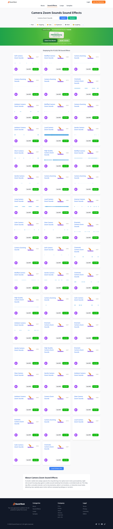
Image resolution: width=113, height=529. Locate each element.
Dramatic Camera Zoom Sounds (79, 224)
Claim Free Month (50, 40)
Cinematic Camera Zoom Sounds (79, 81)
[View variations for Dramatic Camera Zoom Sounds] (90, 224)
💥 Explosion (58, 25)
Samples (69, 6)
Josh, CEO (60, 517)
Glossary (60, 512)
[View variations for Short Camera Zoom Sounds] (30, 152)
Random (72, 18)
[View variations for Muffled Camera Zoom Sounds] (60, 57)
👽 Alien (67, 25)
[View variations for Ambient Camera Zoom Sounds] (30, 105)
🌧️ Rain (31, 25)
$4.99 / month (64, 40)
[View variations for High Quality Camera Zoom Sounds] (60, 153)
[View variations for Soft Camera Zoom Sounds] (30, 57)
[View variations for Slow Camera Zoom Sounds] (60, 223)
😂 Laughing (76, 25)
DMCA (85, 514)
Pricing (59, 508)
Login (88, 2)
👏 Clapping (40, 25)
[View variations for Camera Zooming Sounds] (90, 57)
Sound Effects (52, 5)
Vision (59, 510)
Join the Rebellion (98, 2)
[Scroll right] (83, 24)
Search (63, 18)
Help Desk (60, 515)
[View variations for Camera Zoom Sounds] (60, 397)
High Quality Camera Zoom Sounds (49, 153)
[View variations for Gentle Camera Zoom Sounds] (90, 128)
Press (59, 506)
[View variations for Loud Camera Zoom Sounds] (60, 128)
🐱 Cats (49, 25)
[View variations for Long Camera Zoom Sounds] (30, 200)
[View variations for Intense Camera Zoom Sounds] (90, 200)
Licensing (85, 511)
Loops (62, 6)
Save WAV (35, 69)
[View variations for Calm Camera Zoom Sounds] (30, 223)
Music (43, 6)
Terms (84, 506)
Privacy (85, 509)
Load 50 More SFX (56, 468)
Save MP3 (29, 69)
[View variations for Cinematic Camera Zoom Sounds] (90, 81)
